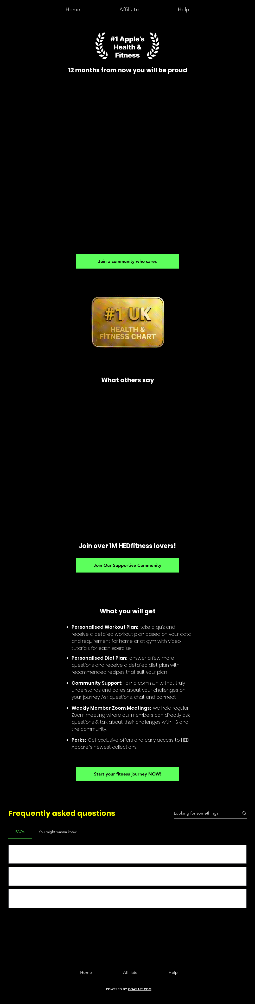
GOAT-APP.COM (139, 989)
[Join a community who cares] (127, 261)
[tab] (20, 831)
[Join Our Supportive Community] (127, 565)
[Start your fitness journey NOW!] (127, 774)
